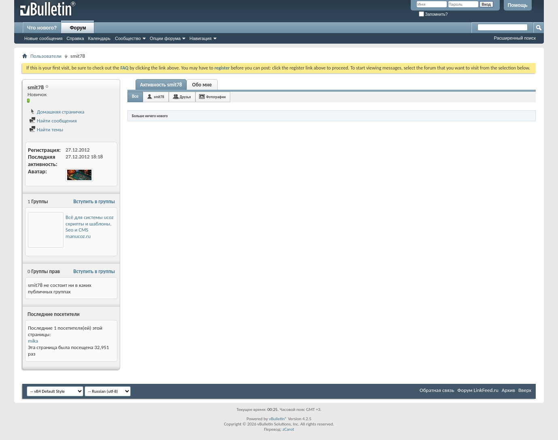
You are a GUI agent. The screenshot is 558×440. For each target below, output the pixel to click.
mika (33, 341)
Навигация (200, 38)
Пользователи (46, 56)
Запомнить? (433, 14)
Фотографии (216, 97)
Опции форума (165, 38)
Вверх (524, 390)
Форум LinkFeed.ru (478, 390)
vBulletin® (278, 418)
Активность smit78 (161, 85)
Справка (75, 38)
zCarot (288, 429)
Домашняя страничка (57, 112)
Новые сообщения (43, 38)
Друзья (185, 97)
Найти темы (46, 129)
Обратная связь (437, 390)
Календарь (99, 38)
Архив (508, 390)
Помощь (518, 5)
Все (135, 96)
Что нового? (42, 28)
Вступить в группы (94, 201)
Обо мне (202, 85)
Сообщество (128, 38)
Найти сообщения (53, 121)
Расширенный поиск (515, 38)
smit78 (159, 97)
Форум (78, 28)
